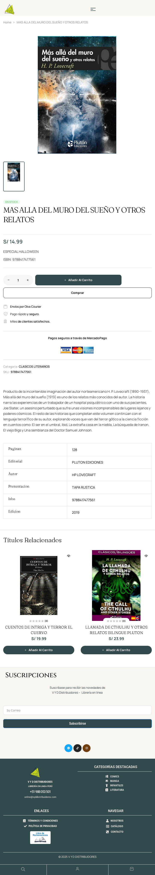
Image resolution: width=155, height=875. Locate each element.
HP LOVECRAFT (84, 474)
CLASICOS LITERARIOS (34, 366)
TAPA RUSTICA (83, 487)
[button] (146, 37)
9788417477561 (83, 500)
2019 (75, 512)
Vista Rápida (68, 555)
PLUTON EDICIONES (87, 462)
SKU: (6, 372)
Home (7, 22)
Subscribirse (77, 723)
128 (74, 449)
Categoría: (10, 366)
